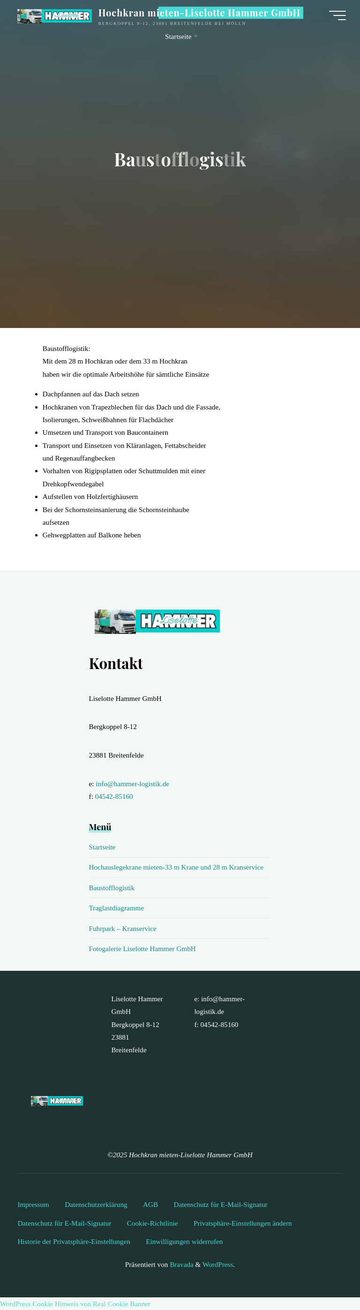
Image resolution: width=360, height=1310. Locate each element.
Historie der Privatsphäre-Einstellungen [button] (73, 1241)
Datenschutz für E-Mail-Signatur (221, 1204)
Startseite (102, 847)
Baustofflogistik (112, 888)
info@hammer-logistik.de (132, 784)
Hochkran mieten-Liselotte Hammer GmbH (199, 13)
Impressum (33, 1204)
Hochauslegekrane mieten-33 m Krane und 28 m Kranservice (176, 867)
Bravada (180, 1264)
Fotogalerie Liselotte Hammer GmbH (142, 949)
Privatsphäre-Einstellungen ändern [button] (243, 1223)
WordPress (217, 1264)
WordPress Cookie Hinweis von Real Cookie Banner (75, 1304)
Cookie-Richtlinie (152, 1223)
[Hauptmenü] (337, 15)
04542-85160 (114, 796)
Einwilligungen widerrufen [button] (184, 1241)
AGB (150, 1204)
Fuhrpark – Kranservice (123, 928)
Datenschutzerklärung (96, 1204)
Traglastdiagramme (116, 908)
